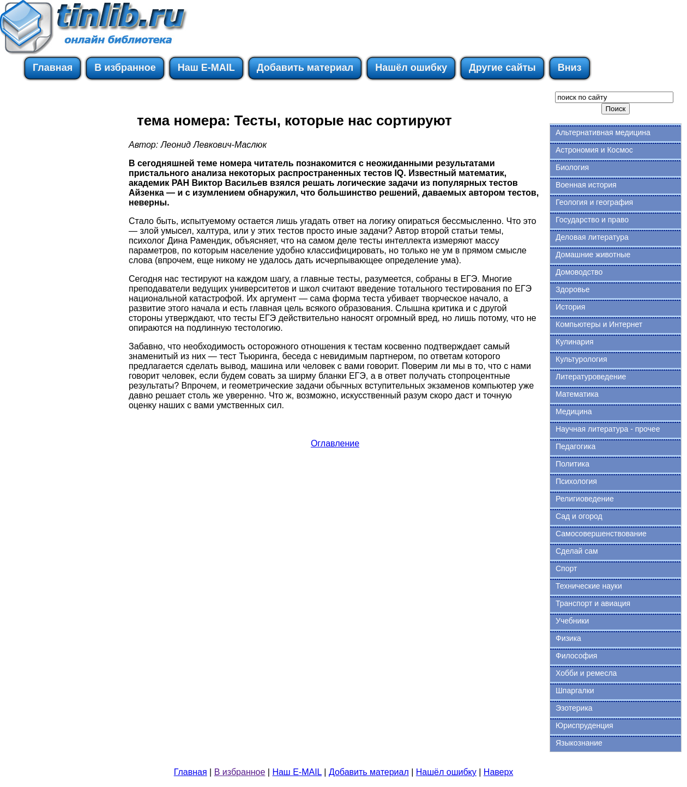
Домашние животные (593, 254)
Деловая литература (592, 237)
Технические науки (589, 586)
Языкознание (579, 742)
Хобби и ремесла (586, 673)
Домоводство (579, 272)
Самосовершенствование (601, 533)
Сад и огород (579, 516)
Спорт (566, 568)
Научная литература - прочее (608, 429)
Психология (576, 481)
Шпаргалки (575, 690)
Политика (572, 463)
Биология (572, 167)
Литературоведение (591, 376)
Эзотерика (574, 708)
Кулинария (575, 341)
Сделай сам (577, 551)
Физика (568, 638)
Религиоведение (585, 498)
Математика (577, 394)
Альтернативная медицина (603, 132)
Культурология (581, 359)
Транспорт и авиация (593, 603)
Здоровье (573, 289)
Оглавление (335, 443)
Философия (576, 655)
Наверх (498, 772)
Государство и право (592, 219)
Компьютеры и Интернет (599, 324)
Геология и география (594, 202)
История (570, 306)
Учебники (572, 620)
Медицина (574, 411)
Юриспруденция (584, 725)
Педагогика (575, 446)
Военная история (586, 184)
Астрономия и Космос (594, 150)
